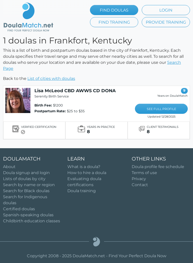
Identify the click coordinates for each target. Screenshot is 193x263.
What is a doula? (83, 166)
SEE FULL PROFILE (161, 109)
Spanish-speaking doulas (28, 215)
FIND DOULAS (114, 10)
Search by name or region (29, 184)
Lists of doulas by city (24, 178)
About (9, 166)
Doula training (81, 190)
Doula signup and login (26, 172)
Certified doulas (19, 208)
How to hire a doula (86, 172)
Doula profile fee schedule (158, 166)
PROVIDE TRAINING (166, 22)
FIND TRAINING (114, 22)
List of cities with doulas (51, 78)
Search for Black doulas (26, 190)
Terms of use (144, 172)
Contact (140, 184)
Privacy (139, 178)
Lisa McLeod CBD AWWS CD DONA (75, 90)
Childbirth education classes (31, 221)
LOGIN (165, 10)
